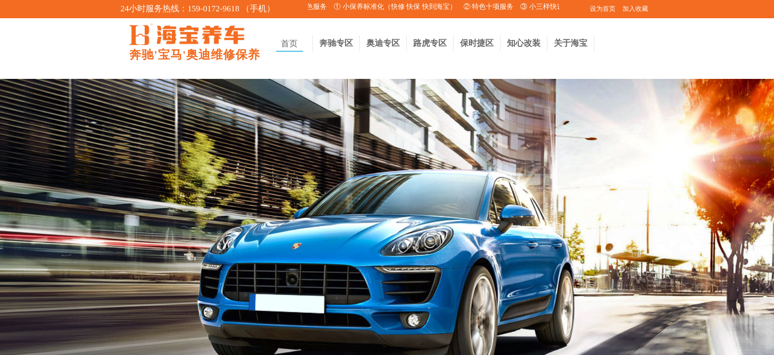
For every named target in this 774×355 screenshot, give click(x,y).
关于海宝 (570, 43)
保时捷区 (477, 43)
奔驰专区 (336, 43)
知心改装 (524, 43)
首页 (289, 43)
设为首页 (603, 8)
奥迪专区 (383, 43)
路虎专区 (430, 43)
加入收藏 (635, 8)
